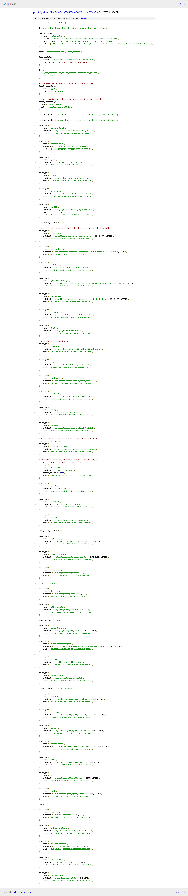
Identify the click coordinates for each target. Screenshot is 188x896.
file (84, 18)
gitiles (44, 12)
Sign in (182, 4)
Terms (29, 892)
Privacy (22, 892)
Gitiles (15, 892)
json (183, 892)
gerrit (36, 12)
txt (177, 892)
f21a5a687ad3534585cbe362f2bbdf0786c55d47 (75, 12)
